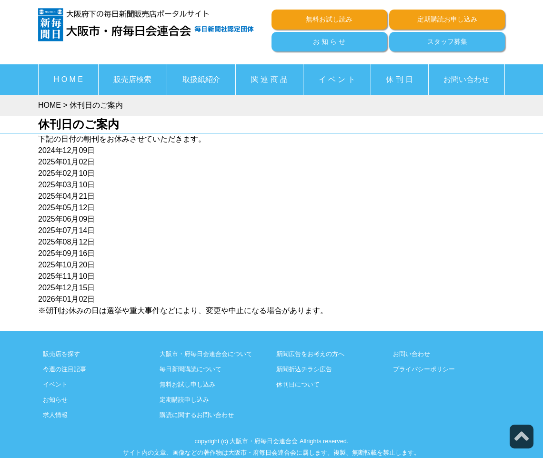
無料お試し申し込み (187, 384)
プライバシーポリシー (424, 369)
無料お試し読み (329, 19)
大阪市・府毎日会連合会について (206, 353)
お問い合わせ (466, 79)
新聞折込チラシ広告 (304, 369)
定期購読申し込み (184, 399)
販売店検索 (132, 79)
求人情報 (55, 414)
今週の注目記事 (64, 369)
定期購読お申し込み (447, 19)
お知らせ (55, 399)
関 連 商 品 (269, 79)
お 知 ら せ (329, 41)
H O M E (68, 79)
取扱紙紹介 (201, 79)
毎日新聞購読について (190, 369)
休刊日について (298, 384)
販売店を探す (61, 353)
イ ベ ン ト (337, 79)
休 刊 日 (399, 79)
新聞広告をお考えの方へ (310, 353)
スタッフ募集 (447, 41)
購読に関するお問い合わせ (197, 414)
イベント (55, 384)
